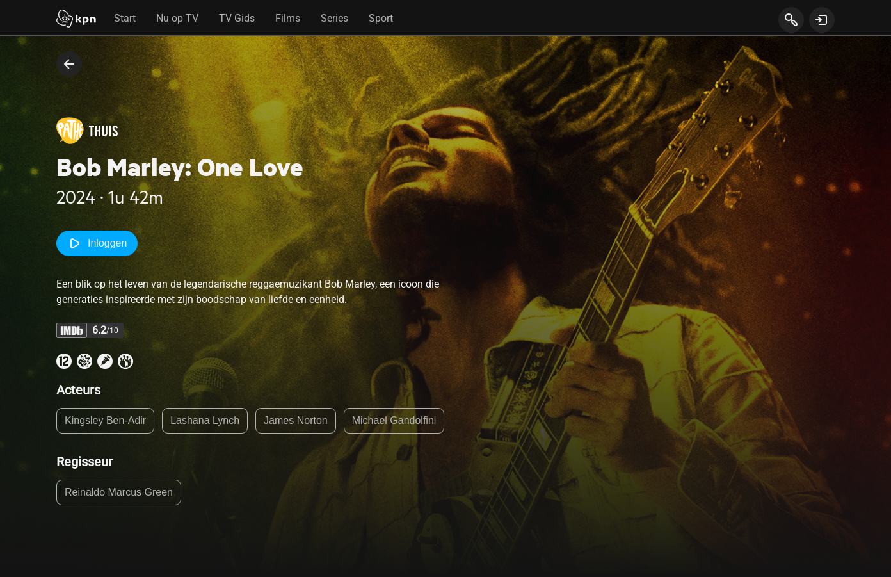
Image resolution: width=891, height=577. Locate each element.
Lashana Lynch (204, 420)
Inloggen (97, 243)
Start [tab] (125, 18)
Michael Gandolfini (394, 420)
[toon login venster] (822, 20)
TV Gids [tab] (237, 18)
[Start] (76, 20)
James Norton (296, 420)
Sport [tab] (381, 18)
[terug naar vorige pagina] (69, 64)
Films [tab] (287, 18)
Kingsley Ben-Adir (105, 420)
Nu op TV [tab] (177, 18)
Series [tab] (334, 18)
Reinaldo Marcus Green (119, 492)
